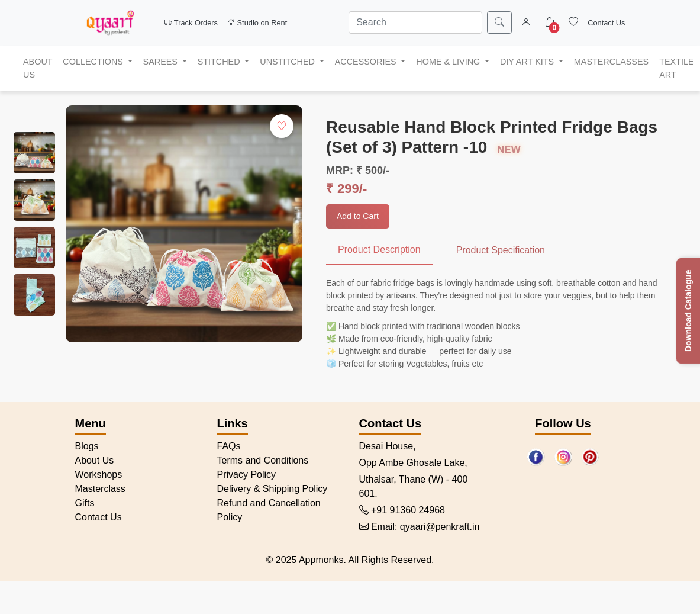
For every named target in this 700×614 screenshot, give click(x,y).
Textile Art (676, 68)
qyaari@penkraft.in (440, 527)
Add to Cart (358, 216)
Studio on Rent (257, 22)
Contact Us (606, 22)
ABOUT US (37, 68)
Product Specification (500, 250)
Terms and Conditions (263, 460)
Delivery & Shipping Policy (272, 489)
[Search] (415, 22)
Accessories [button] (367, 61)
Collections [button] (94, 61)
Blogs (87, 446)
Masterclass (100, 489)
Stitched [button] (220, 61)
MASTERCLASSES (611, 61)
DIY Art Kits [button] (528, 61)
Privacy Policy (246, 475)
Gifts (85, 503)
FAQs (229, 446)
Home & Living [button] (449, 61)
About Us (94, 460)
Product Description (379, 250)
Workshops (98, 475)
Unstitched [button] (288, 61)
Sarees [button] (161, 61)
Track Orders (191, 22)
